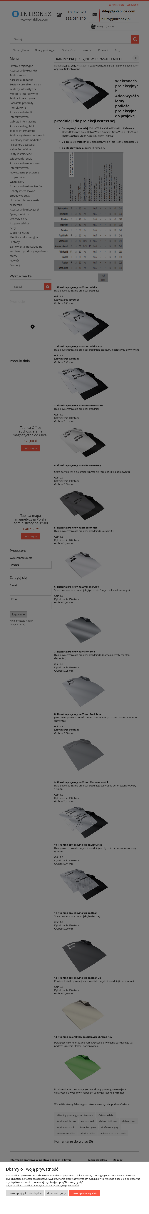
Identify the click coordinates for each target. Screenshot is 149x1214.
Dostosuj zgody (56, 1193)
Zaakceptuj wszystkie (84, 1193)
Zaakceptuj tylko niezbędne (25, 1193)
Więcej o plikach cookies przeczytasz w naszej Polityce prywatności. (42, 1185)
